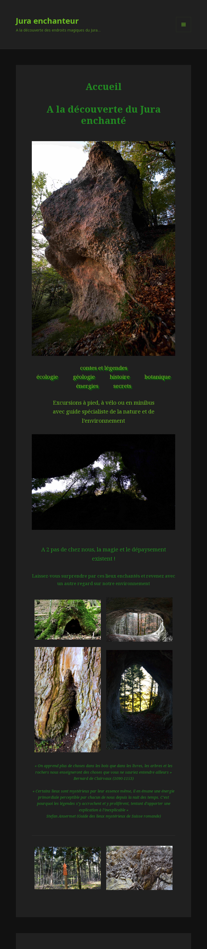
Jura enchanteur (47, 20)
